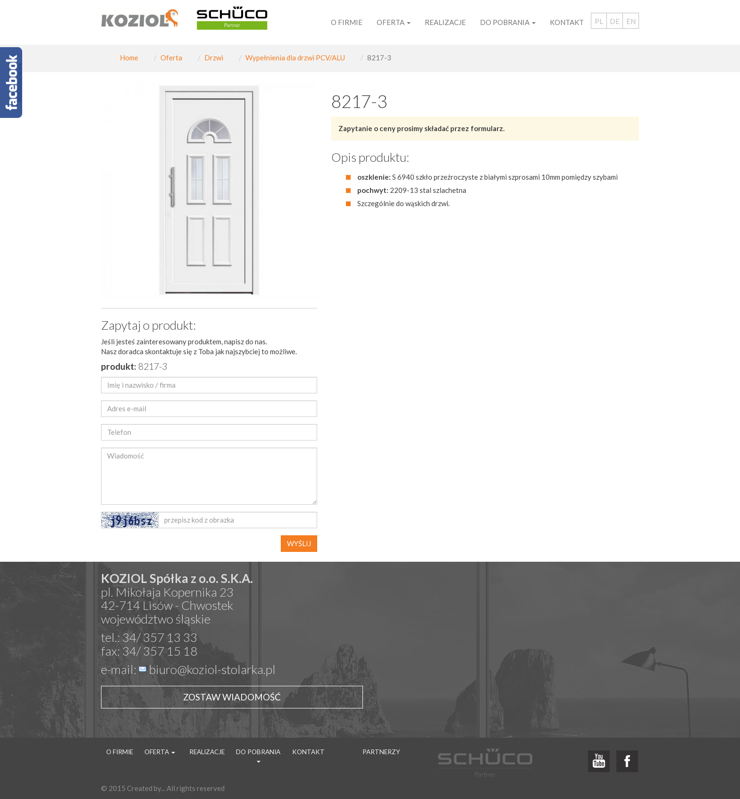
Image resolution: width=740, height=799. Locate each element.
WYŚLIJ (299, 543)
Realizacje (445, 22)
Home (129, 57)
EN (631, 21)
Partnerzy (381, 752)
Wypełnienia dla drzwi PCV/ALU (295, 57)
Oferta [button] (394, 22)
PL (599, 21)
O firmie (346, 22)
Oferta (171, 57)
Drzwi (213, 57)
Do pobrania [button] (508, 22)
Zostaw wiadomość (232, 696)
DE (615, 21)
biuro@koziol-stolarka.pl (212, 669)
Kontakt (567, 22)
